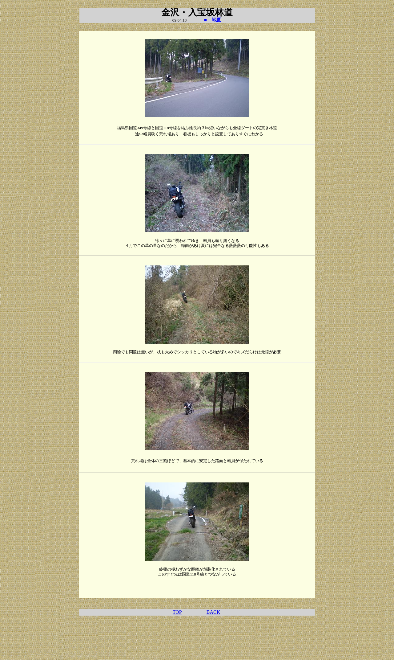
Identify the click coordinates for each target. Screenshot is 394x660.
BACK (213, 612)
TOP (177, 612)
